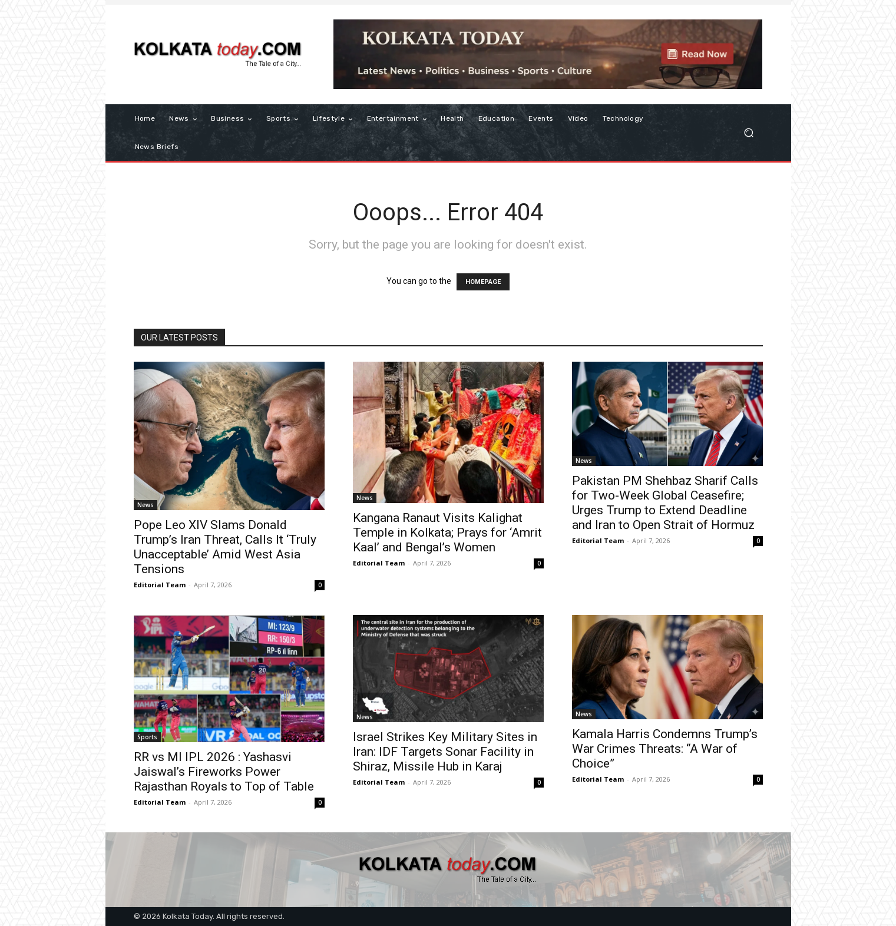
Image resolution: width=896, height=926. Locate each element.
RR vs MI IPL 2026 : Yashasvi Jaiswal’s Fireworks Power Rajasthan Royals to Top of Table (224, 771)
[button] (749, 133)
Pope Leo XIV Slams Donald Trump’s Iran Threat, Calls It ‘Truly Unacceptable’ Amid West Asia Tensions (225, 547)
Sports (147, 737)
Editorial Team (160, 584)
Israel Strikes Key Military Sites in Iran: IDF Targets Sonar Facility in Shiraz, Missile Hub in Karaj (445, 751)
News (145, 505)
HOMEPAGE (483, 282)
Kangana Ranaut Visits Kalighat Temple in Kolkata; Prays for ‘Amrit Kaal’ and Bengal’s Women (447, 532)
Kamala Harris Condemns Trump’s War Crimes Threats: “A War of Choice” (665, 748)
